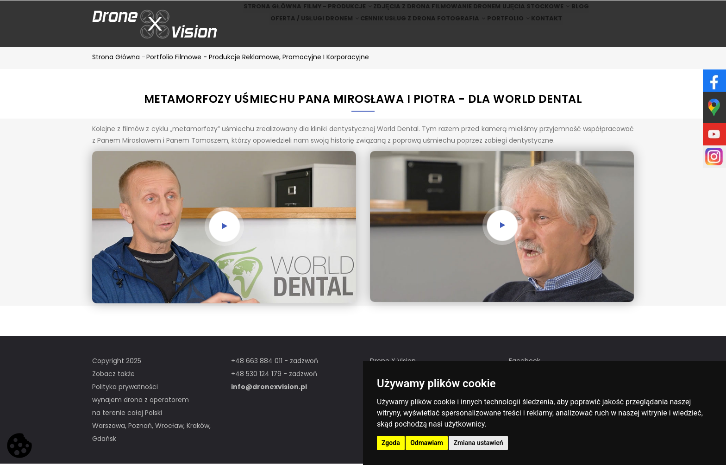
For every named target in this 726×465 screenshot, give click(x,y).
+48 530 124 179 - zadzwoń (274, 375)
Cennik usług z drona (386, 36)
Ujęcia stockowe (542, 12)
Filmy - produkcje (323, 12)
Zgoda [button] (391, 442)
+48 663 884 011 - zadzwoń (274, 362)
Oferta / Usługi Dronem (297, 36)
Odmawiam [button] (426, 442)
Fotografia (456, 36)
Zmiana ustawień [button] (478, 442)
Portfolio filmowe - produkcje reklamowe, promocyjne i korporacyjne (257, 58)
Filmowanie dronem (466, 12)
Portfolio (512, 36)
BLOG (596, 12)
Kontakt (560, 36)
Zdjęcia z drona (395, 12)
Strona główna (252, 12)
